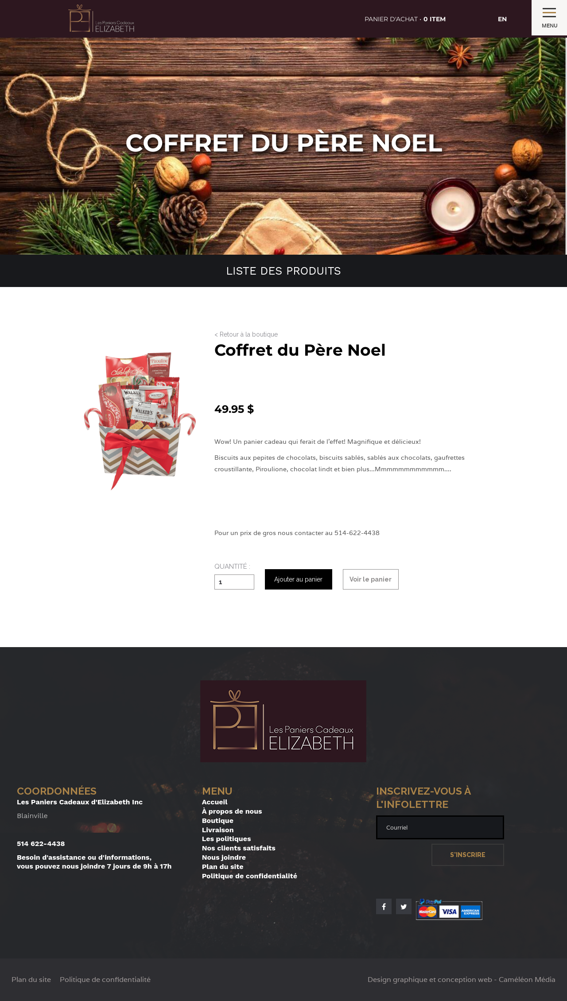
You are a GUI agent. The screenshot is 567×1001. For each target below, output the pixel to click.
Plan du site (223, 866)
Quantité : (232, 566)
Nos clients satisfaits (239, 848)
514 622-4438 (41, 843)
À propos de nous (232, 811)
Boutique (217, 820)
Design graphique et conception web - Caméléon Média (461, 979)
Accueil (215, 802)
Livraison (218, 830)
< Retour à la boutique (246, 334)
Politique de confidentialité (249, 876)
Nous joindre (224, 857)
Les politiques (226, 838)
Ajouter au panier (298, 579)
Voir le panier (371, 579)
